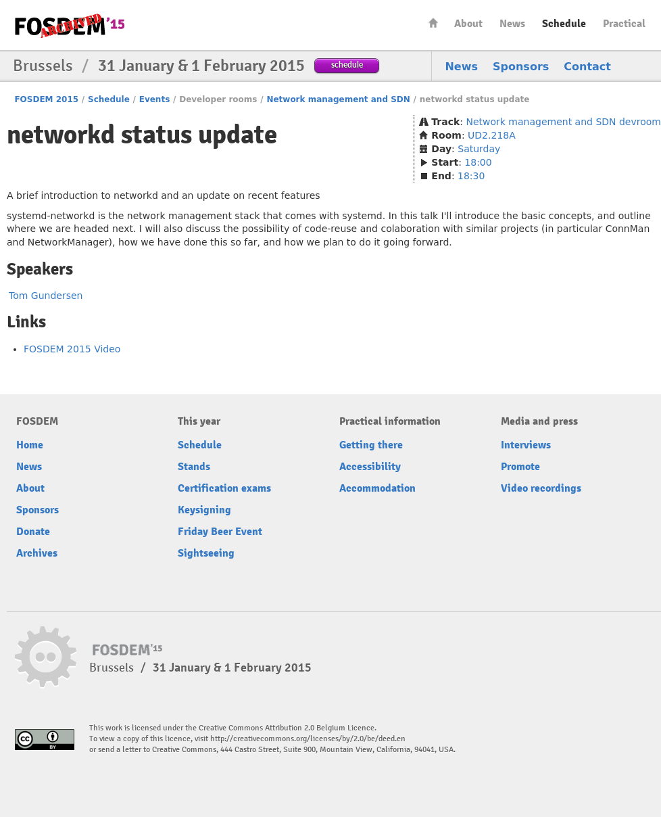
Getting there (371, 445)
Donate (33, 531)
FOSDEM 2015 (46, 99)
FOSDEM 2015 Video (72, 349)
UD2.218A (492, 135)
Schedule (564, 23)
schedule (347, 65)
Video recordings (541, 488)
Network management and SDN (338, 99)
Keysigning (204, 510)
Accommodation (377, 488)
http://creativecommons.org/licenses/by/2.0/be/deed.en (308, 739)
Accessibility (370, 466)
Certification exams (224, 488)
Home (433, 23)
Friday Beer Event (220, 531)
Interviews (526, 445)
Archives (36, 553)
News (512, 23)
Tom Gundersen (45, 295)
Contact (587, 66)
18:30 (471, 175)
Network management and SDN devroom (563, 121)
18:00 (477, 162)
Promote (520, 466)
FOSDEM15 (69, 25)
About (468, 23)
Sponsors (521, 66)
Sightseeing (206, 553)
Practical (624, 23)
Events (154, 99)
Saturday (479, 148)
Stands (194, 466)
